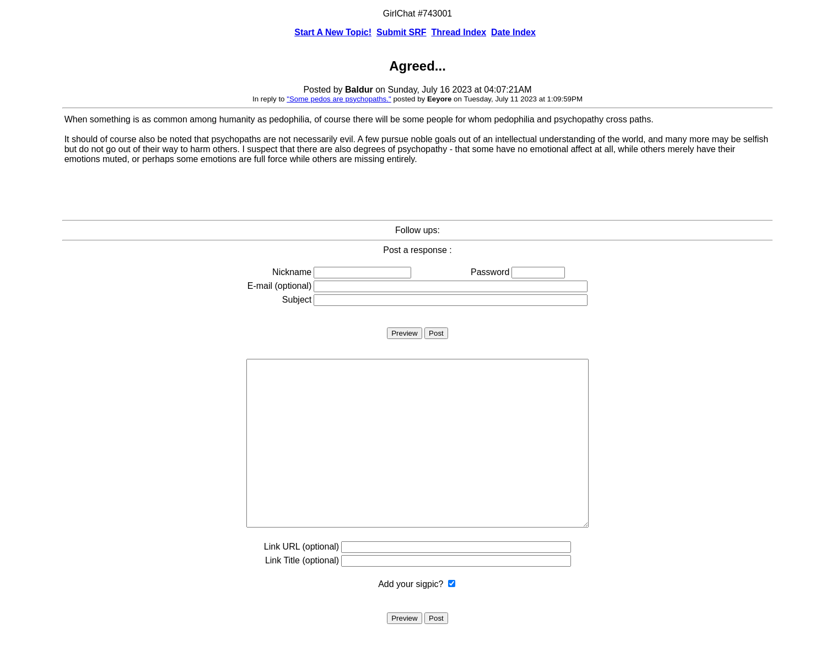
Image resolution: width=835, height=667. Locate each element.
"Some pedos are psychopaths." (339, 99)
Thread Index (459, 32)
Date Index (513, 32)
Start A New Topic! (332, 32)
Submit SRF (401, 32)
